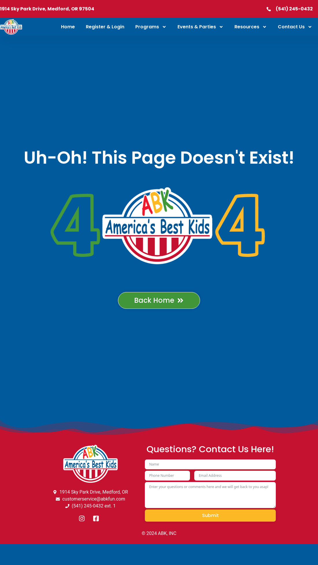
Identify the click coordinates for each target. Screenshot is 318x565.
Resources (250, 27)
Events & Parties (200, 27)
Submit (210, 515)
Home (68, 26)
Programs (151, 27)
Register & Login (105, 26)
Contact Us (295, 27)
